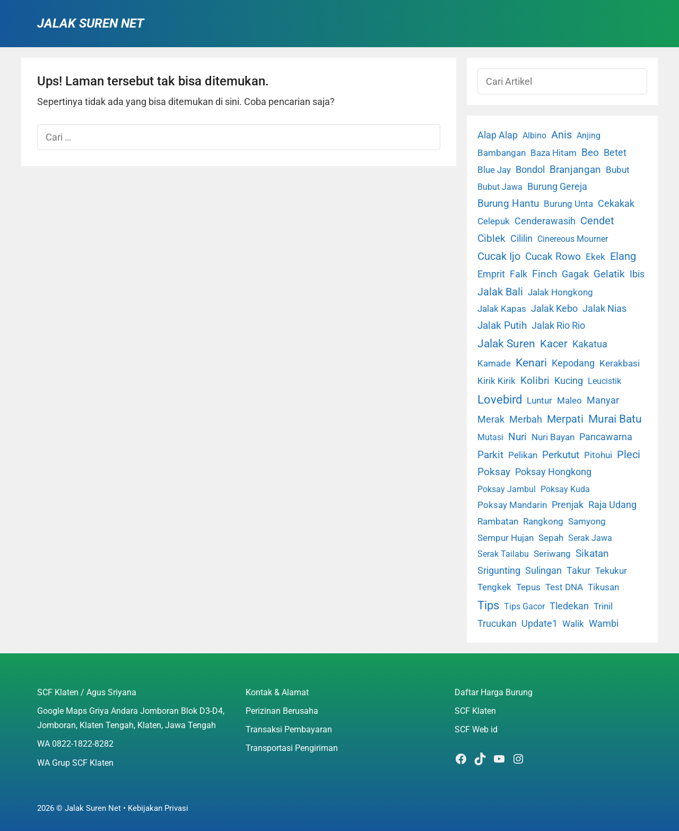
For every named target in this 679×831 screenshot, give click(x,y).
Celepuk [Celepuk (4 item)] (493, 221)
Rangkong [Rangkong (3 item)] (543, 521)
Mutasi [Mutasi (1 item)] (490, 437)
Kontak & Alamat (277, 692)
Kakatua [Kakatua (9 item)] (589, 343)
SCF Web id (476, 729)
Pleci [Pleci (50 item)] (628, 454)
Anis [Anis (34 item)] (561, 135)
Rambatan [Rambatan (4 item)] (497, 521)
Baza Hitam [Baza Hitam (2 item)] (553, 153)
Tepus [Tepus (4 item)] (528, 587)
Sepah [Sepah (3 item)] (550, 537)
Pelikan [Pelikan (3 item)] (522, 455)
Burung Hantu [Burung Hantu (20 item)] (508, 203)
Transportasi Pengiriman (292, 748)
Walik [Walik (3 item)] (573, 623)
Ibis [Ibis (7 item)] (637, 273)
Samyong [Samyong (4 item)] (587, 521)
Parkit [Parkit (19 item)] (490, 455)
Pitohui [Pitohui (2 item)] (598, 455)
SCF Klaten (475, 711)
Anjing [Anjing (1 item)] (588, 135)
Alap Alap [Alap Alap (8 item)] (497, 135)
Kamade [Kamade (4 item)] (494, 363)
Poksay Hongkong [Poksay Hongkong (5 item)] (553, 472)
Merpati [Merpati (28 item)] (565, 419)
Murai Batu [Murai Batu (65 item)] (615, 419)
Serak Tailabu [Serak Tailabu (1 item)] (503, 554)
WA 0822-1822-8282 (75, 744)
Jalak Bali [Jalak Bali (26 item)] (500, 292)
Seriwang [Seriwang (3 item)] (552, 553)
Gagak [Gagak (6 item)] (575, 274)
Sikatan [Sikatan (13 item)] (592, 553)
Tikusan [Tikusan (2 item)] (603, 587)
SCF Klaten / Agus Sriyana (86, 692)
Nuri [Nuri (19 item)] (517, 437)
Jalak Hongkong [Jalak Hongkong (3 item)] (560, 292)
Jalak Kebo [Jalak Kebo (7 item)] (554, 308)
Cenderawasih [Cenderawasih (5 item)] (545, 221)
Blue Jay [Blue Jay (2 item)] (494, 170)
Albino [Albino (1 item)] (534, 135)
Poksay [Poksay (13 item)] (493, 472)
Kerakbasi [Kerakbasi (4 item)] (619, 363)
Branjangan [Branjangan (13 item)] (575, 170)
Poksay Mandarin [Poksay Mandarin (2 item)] (512, 505)
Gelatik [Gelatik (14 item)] (609, 274)
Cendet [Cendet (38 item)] (597, 220)
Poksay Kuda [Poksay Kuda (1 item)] (565, 489)
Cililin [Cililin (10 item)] (521, 238)
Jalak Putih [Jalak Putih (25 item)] (502, 325)
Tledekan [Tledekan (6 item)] (569, 606)
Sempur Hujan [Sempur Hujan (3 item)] (505, 537)
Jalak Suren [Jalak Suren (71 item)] (506, 343)
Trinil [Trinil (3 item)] (603, 606)
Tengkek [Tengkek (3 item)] (494, 587)
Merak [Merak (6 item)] (490, 419)
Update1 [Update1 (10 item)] (539, 623)
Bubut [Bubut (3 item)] (618, 169)
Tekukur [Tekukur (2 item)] (611, 571)
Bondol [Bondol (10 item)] (530, 169)
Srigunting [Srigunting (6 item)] (498, 570)
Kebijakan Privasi (158, 808)
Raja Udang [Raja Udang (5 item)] (612, 505)
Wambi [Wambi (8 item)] (604, 623)
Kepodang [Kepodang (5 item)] (573, 363)
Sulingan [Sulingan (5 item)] (543, 570)
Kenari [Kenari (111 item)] (531, 362)
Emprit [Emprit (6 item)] (491, 274)
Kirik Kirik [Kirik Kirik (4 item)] (496, 380)
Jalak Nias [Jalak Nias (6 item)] (604, 308)
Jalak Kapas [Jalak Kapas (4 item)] (501, 308)
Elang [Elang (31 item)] (623, 256)
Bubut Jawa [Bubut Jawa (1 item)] (500, 187)
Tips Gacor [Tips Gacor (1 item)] (524, 606)
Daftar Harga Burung (494, 692)
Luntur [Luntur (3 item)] (539, 400)
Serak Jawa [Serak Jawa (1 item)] (590, 538)
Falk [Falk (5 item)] (518, 274)
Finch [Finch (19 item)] (544, 274)
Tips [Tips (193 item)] (488, 605)
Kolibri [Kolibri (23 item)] (535, 380)
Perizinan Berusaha (282, 711)
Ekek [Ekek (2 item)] (595, 257)
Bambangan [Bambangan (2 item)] (501, 153)
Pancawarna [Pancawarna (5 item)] (605, 437)
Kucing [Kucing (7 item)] (568, 380)
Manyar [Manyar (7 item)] (603, 400)
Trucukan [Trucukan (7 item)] (497, 623)
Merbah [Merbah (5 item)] (525, 419)
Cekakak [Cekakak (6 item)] (616, 203)
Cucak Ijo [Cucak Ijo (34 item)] (498, 256)
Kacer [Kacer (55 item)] (554, 343)
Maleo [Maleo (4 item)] (569, 400)
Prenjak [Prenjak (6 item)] (568, 505)
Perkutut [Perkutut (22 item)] (560, 455)
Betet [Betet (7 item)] (615, 152)
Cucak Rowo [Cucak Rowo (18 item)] (553, 256)
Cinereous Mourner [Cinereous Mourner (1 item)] (572, 239)
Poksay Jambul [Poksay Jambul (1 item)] (506, 489)
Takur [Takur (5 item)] (578, 570)
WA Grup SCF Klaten (75, 763)
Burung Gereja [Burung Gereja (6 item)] (557, 186)
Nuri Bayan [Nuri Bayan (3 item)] (553, 437)
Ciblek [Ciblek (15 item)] (491, 238)
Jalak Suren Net (90, 23)
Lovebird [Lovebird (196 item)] (499, 399)
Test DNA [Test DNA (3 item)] (564, 587)
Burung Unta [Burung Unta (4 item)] (568, 203)
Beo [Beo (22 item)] (590, 152)
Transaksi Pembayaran (289, 729)
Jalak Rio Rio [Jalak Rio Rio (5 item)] (558, 325)
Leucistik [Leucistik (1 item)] (604, 381)
